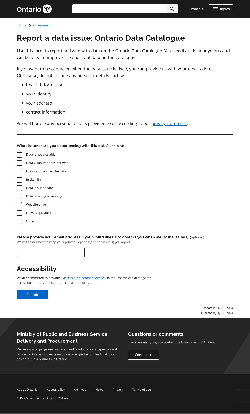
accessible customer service (83, 278)
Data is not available (40, 154)
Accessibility (56, 389)
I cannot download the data (46, 171)
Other (30, 221)
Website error (36, 204)
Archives (80, 389)
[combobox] (125, 8)
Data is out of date (39, 188)
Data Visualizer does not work (47, 163)
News (99, 389)
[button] (172, 8)
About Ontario (27, 389)
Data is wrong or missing (44, 196)
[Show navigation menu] (221, 8)
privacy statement (169, 123)
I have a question (38, 213)
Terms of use (141, 389)
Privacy (118, 389)
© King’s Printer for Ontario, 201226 (43, 398)
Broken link (34, 179)
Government (42, 25)
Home (21, 25)
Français (196, 9)
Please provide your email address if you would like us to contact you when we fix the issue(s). (103, 237)
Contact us (143, 354)
